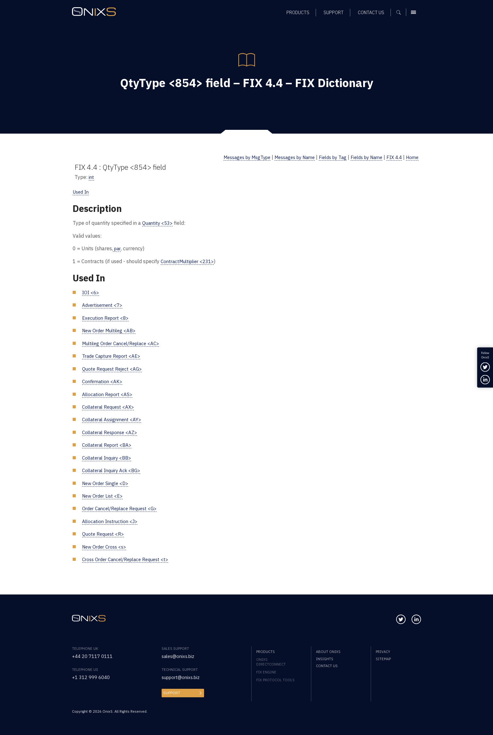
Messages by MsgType (229, 157)
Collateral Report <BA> (109, 444)
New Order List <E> (104, 495)
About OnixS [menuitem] (328, 650)
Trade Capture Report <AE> (114, 355)
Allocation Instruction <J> (111, 520)
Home (411, 157)
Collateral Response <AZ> (112, 431)
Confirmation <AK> (103, 381)
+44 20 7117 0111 (94, 655)
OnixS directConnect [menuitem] (271, 661)
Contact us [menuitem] (327, 664)
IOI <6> (91, 292)
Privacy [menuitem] (383, 650)
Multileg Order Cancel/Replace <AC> (124, 343)
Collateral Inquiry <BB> (109, 457)
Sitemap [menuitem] (383, 657)
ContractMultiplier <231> (190, 260)
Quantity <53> (158, 222)
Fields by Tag (325, 157)
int (91, 177)
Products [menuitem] (265, 650)
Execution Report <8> (106, 317)
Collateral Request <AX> (110, 406)
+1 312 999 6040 (93, 676)
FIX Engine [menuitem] (266, 671)
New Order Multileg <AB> (111, 330)
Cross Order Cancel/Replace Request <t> (129, 558)
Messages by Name (283, 157)
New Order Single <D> (107, 482)
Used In (82, 191)
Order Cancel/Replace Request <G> (122, 507)
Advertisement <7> (103, 304)
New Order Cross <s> (106, 545)
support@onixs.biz (182, 676)
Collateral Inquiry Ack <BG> (114, 469)
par (117, 248)
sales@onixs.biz (179, 655)
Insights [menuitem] (324, 657)
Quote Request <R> (104, 533)
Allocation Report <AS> (108, 393)
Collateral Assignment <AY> (114, 419)
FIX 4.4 (392, 157)
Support (171, 691)
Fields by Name (362, 157)
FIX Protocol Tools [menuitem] (275, 679)
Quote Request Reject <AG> (113, 368)
